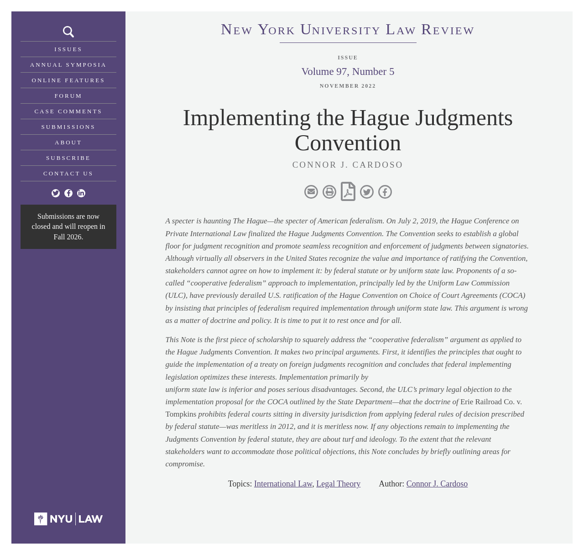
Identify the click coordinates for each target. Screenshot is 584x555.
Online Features (68, 80)
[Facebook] (68, 193)
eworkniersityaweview (348, 31)
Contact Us (68, 173)
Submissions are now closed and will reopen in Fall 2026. (68, 226)
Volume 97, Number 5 (347, 71)
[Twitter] (56, 193)
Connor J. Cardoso (437, 483)
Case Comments (68, 111)
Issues (68, 49)
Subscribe (68, 157)
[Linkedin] (81, 193)
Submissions (69, 126)
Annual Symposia (68, 64)
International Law (283, 483)
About (68, 142)
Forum (68, 95)
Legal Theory (338, 483)
